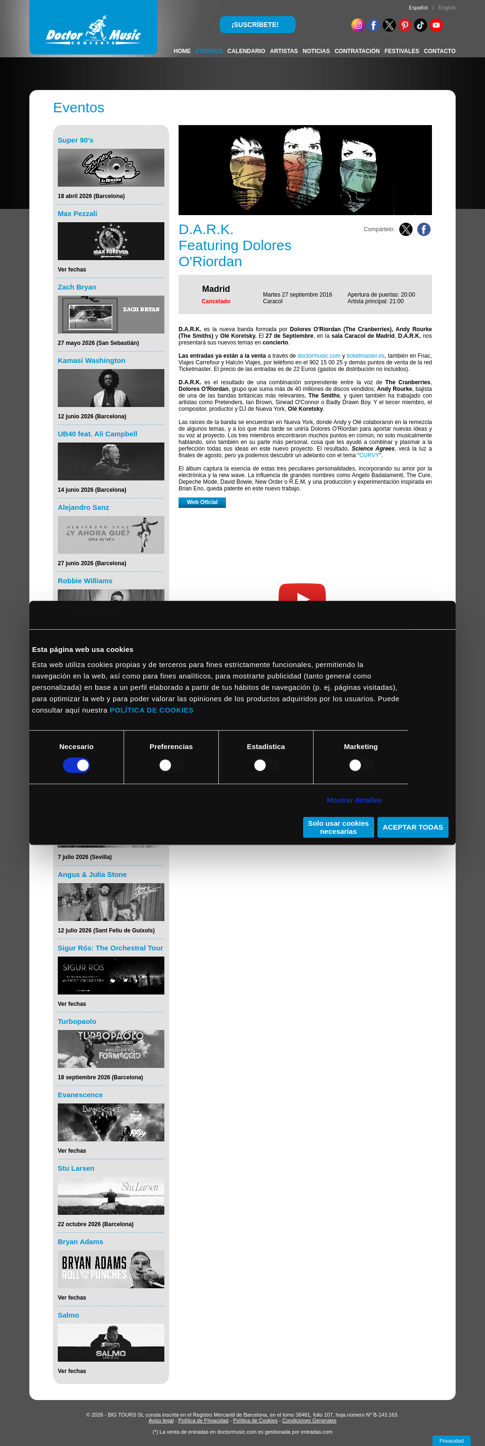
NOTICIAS (316, 51)
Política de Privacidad (203, 1420)
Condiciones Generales (309, 1420)
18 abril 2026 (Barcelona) (91, 196)
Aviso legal (161, 1420)
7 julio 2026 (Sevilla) (85, 857)
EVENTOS (209, 51)
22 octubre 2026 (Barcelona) (96, 1224)
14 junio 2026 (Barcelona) (92, 490)
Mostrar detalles (354, 800)
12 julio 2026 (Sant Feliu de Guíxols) (106, 930)
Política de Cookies (255, 1420)
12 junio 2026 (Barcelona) (92, 416)
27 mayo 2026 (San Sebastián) (98, 343)
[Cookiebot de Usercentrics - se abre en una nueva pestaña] (77, 615)
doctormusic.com (319, 355)
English (447, 7)
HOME (182, 51)
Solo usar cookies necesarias (338, 827)
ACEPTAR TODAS (413, 827)
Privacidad (452, 1441)
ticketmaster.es (366, 355)
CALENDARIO (246, 51)
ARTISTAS (284, 51)
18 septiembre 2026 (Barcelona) (100, 1077)
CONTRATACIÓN (357, 51)
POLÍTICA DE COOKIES (152, 710)
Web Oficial (202, 502)
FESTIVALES (402, 51)
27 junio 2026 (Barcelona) (92, 563)
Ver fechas (72, 269)
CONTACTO (440, 51)
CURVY (369, 455)
